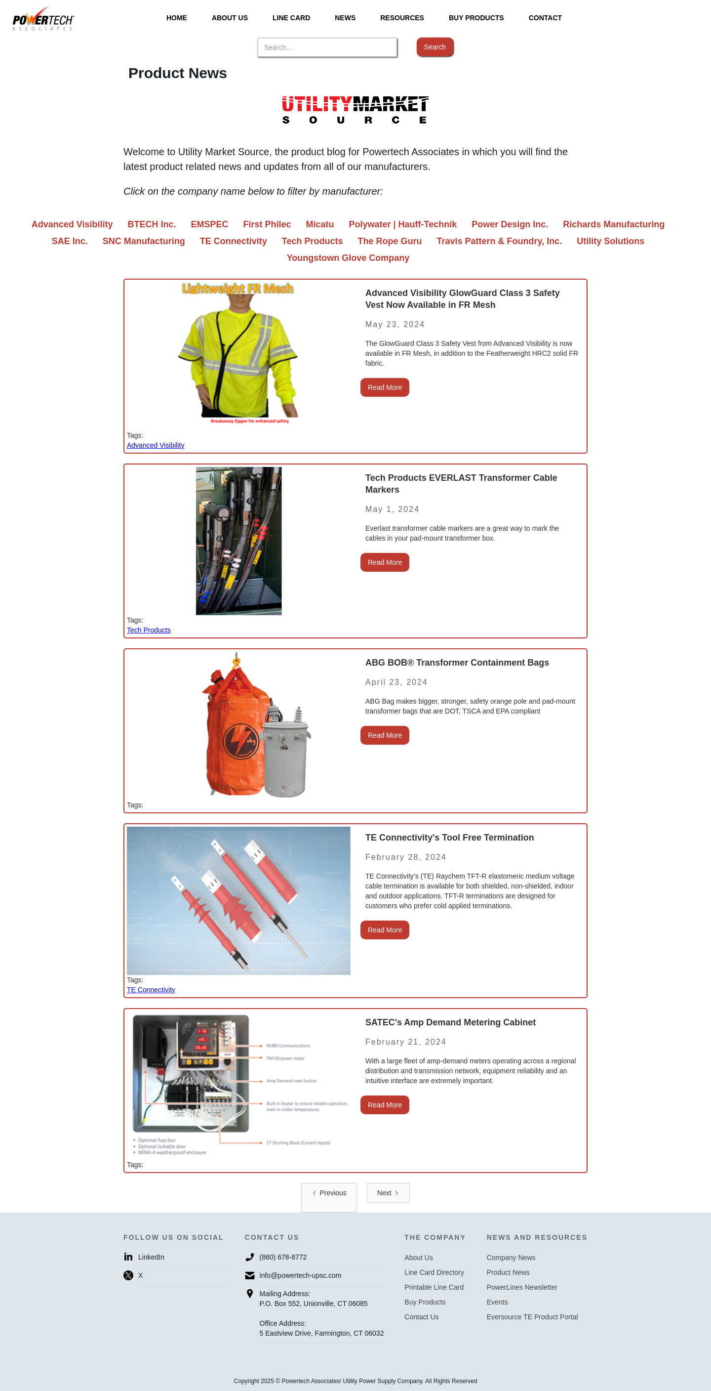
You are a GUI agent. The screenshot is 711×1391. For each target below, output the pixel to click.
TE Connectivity (151, 990)
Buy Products (424, 1302)
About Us (418, 1258)
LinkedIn (151, 1257)
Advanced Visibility (155, 445)
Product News (508, 1272)
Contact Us (421, 1317)
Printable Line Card (434, 1287)
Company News (511, 1258)
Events (497, 1302)
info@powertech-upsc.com (301, 1275)
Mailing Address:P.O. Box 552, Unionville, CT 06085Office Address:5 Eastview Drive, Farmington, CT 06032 (322, 1313)
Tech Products (149, 630)
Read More (385, 387)
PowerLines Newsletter (522, 1287)
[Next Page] (388, 1193)
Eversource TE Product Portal (532, 1317)
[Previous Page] (328, 1198)
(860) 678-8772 (283, 1257)
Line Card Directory (434, 1272)
